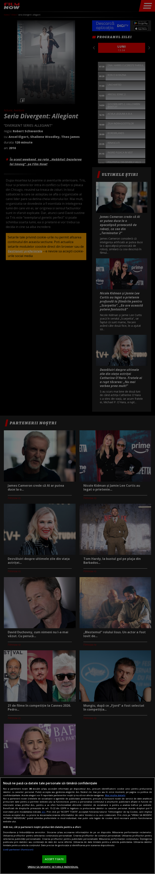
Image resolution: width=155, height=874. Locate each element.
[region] (77, 825)
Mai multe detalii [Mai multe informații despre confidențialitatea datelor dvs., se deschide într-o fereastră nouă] (115, 795)
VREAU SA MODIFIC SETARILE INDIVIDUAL (53, 867)
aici (43, 811)
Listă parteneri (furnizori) (18, 849)
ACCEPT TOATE (54, 859)
